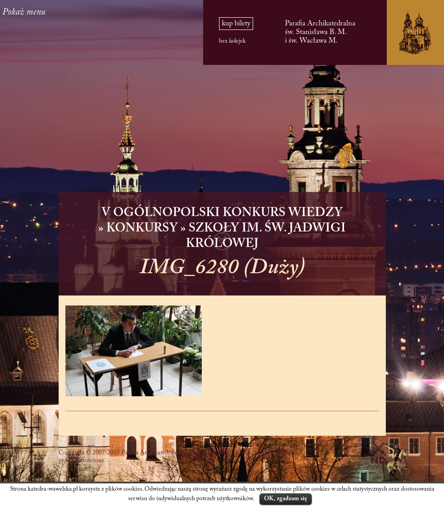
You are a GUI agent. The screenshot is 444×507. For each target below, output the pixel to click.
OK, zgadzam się (285, 499)
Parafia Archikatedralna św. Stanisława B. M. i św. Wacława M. (320, 32)
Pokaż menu (69, 12)
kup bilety (236, 23)
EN (17, 33)
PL (17, 45)
